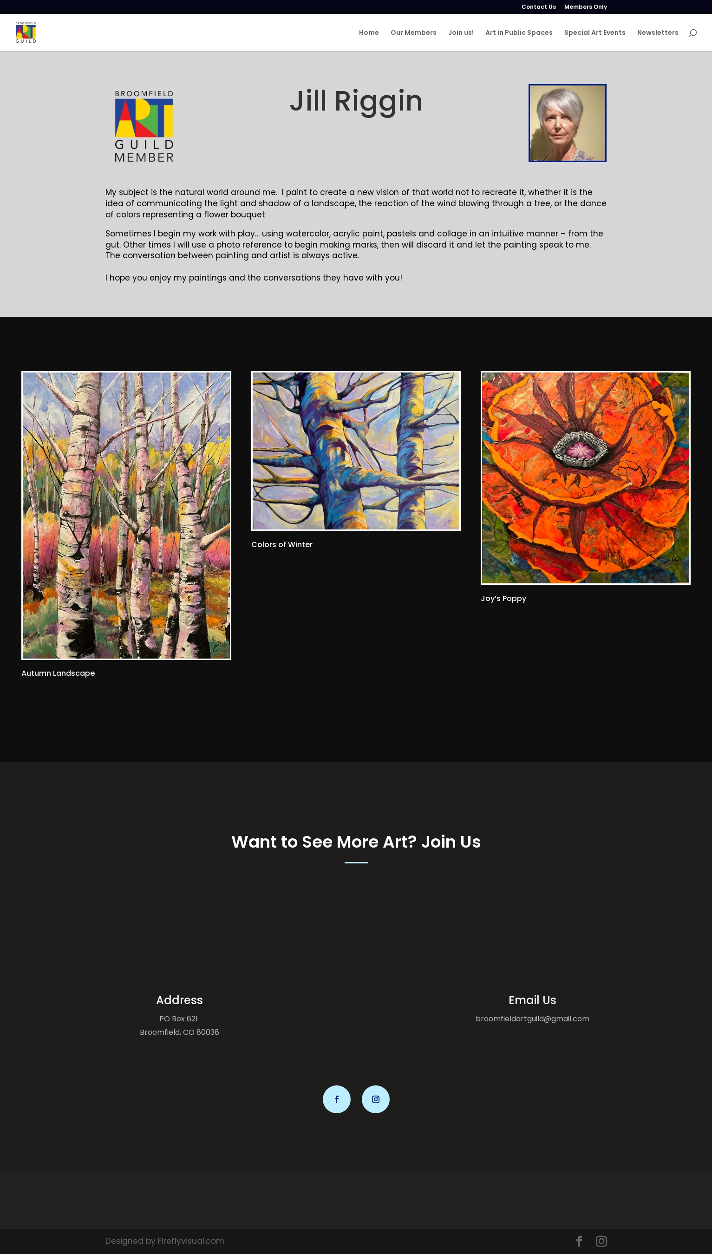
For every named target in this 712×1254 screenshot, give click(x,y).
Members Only (585, 7)
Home (369, 33)
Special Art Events (595, 33)
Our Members (414, 33)
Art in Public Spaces (519, 33)
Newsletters (658, 33)
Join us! (461, 33)
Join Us (451, 842)
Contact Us (539, 7)
